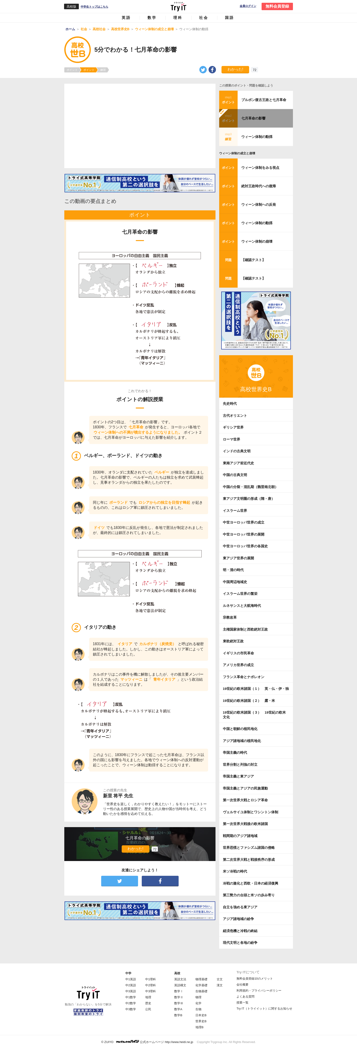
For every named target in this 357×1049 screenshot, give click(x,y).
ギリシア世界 (233, 427)
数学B (178, 1015)
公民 (148, 1009)
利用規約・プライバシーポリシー (258, 990)
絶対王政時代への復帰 (258, 186)
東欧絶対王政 (233, 641)
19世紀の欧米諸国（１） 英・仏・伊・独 (256, 689)
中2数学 (130, 1003)
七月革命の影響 (253, 118)
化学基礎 (201, 985)
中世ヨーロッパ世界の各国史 (245, 546)
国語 (229, 18)
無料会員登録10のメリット (254, 978)
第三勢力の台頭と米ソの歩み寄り (249, 895)
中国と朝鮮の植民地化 (240, 729)
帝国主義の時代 (235, 752)
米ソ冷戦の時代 (235, 871)
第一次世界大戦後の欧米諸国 (245, 824)
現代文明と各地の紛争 (240, 943)
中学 (128, 973)
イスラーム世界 (235, 511)
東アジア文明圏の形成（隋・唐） (249, 499)
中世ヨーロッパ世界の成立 (243, 522)
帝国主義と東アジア (238, 776)
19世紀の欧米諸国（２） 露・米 (251, 701)
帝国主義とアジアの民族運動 (245, 788)
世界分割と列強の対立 (240, 764)
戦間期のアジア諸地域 (240, 836)
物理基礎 (201, 979)
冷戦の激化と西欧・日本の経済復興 (250, 883)
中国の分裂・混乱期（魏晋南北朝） (250, 487)
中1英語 (130, 979)
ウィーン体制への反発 (258, 204)
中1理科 (150, 979)
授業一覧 (242, 1002)
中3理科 (150, 991)
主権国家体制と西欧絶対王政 (245, 629)
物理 (198, 997)
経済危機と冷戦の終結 (240, 931)
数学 (152, 18)
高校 (177, 973)
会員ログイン (248, 6)
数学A (178, 1009)
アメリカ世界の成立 (238, 665)
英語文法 (180, 979)
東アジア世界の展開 (238, 558)
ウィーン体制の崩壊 (256, 241)
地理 (148, 997)
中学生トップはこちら (94, 6)
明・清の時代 (233, 570)
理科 (178, 18)
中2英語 (130, 985)
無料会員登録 (277, 6)
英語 (126, 18)
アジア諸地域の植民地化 (242, 741)
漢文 (220, 985)
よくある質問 (245, 996)
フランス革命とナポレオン (243, 677)
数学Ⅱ (178, 997)
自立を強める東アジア (240, 907)
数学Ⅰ (178, 991)
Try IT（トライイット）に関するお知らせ (264, 1008)
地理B (199, 1027)
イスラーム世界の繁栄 (240, 594)
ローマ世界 (231, 439)
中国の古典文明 (235, 475)
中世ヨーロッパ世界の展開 (243, 534)
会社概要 (242, 984)
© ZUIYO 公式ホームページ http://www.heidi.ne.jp (147, 1042)
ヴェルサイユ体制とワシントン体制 (250, 812)
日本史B (201, 1015)
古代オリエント (235, 415)
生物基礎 (201, 991)
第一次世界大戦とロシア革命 (245, 800)
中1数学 (130, 997)
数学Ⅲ (178, 1003)
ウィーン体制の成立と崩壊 (237, 153)
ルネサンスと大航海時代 (242, 606)
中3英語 (130, 991)
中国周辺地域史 (235, 582)
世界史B (201, 1021)
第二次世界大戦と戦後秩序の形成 (249, 859)
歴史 (148, 1003)
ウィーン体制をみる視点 (260, 168)
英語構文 (180, 985)
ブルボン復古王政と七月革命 (263, 100)
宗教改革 (230, 617)
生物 (198, 1009)
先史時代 (230, 403)
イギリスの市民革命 (238, 653)
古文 (220, 979)
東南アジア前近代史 (238, 463)
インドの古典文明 (237, 451)
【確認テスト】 (253, 260)
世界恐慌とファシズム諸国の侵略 (249, 847)
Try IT (178, 6)
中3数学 (130, 1009)
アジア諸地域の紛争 (238, 919)
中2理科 (150, 985)
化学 (198, 1003)
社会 (203, 18)
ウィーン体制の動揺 (256, 137)
